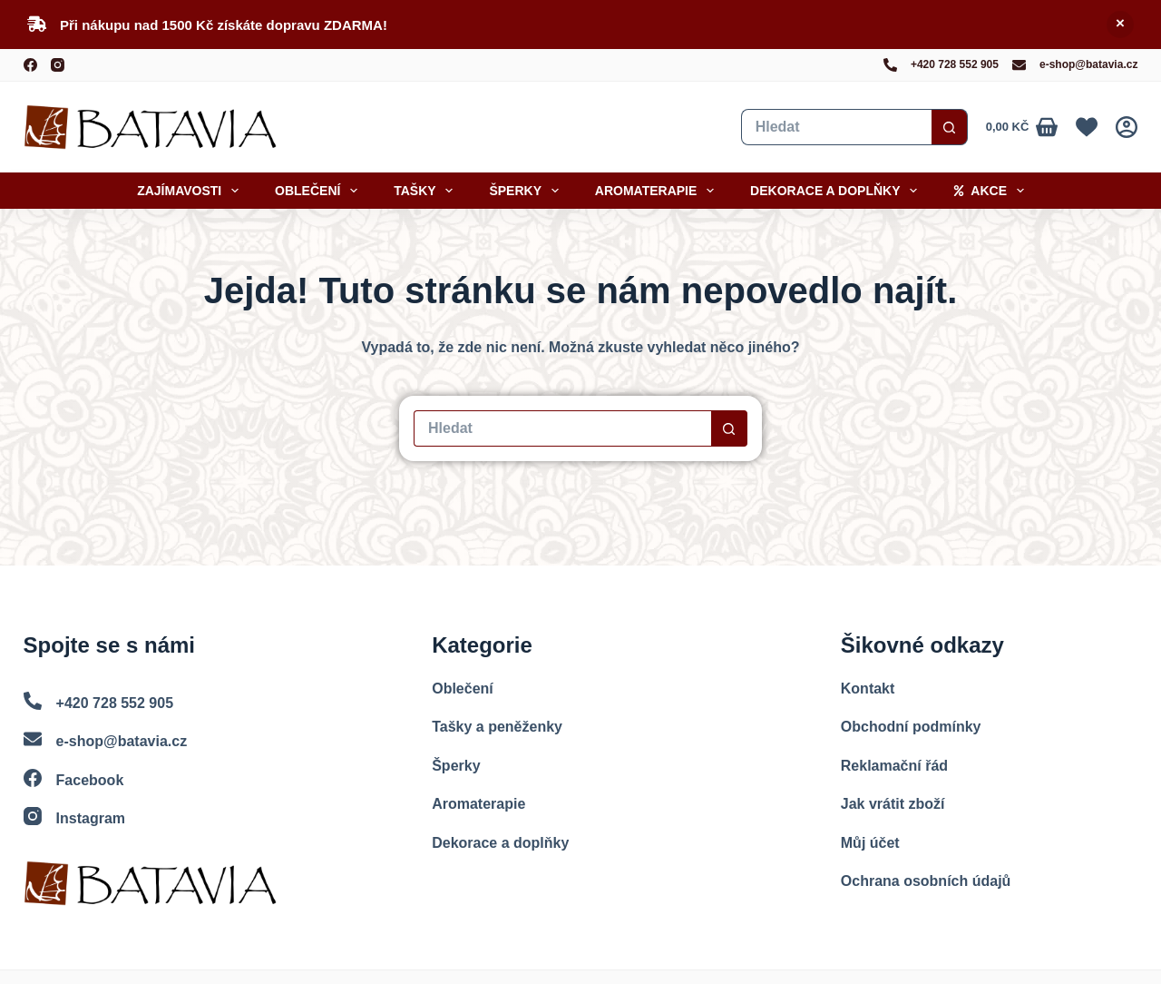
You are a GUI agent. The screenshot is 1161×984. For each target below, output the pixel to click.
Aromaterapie (658, 191)
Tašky (427, 191)
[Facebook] (30, 65)
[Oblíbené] (1087, 127)
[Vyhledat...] (836, 127)
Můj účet (870, 843)
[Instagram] (57, 65)
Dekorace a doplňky (837, 191)
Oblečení (320, 191)
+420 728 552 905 (955, 64)
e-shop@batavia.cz (1088, 64)
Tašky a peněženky (497, 726)
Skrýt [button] (1120, 24)
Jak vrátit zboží (893, 804)
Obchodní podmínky (911, 726)
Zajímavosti (191, 191)
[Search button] (950, 127)
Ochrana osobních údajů (926, 881)
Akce (991, 191)
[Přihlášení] (1126, 127)
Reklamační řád (894, 765)
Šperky (527, 191)
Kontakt (868, 688)
